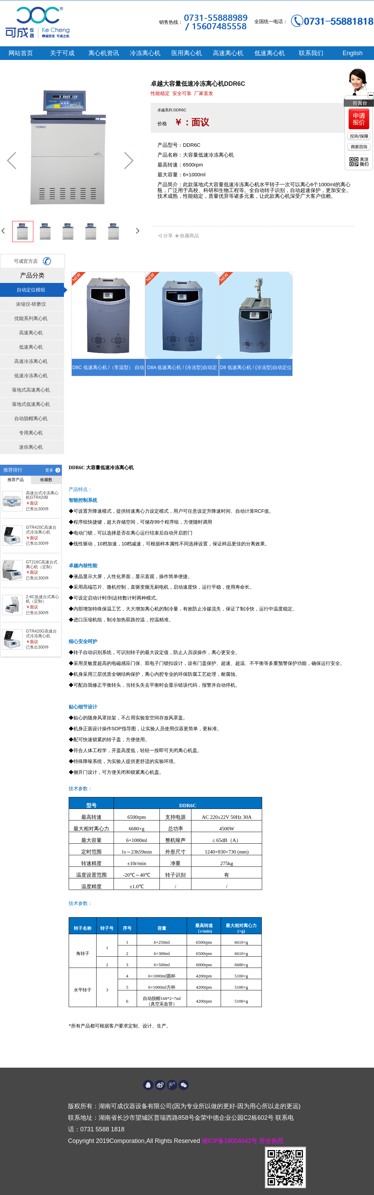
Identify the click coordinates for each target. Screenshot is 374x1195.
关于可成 (62, 53)
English (352, 53)
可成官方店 (32, 261)
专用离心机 (31, 432)
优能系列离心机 (31, 318)
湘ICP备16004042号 (230, 1140)
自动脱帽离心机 (31, 418)
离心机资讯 (103, 53)
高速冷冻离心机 (31, 361)
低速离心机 (269, 53)
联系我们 (311, 53)
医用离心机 (186, 53)
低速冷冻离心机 (31, 375)
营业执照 (271, 1140)
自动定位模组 (31, 289)
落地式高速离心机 (31, 390)
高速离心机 (228, 53)
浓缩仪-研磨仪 (31, 304)
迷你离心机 (31, 447)
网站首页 (20, 53)
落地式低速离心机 (31, 404)
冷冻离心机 (145, 53)
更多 (49, 470)
